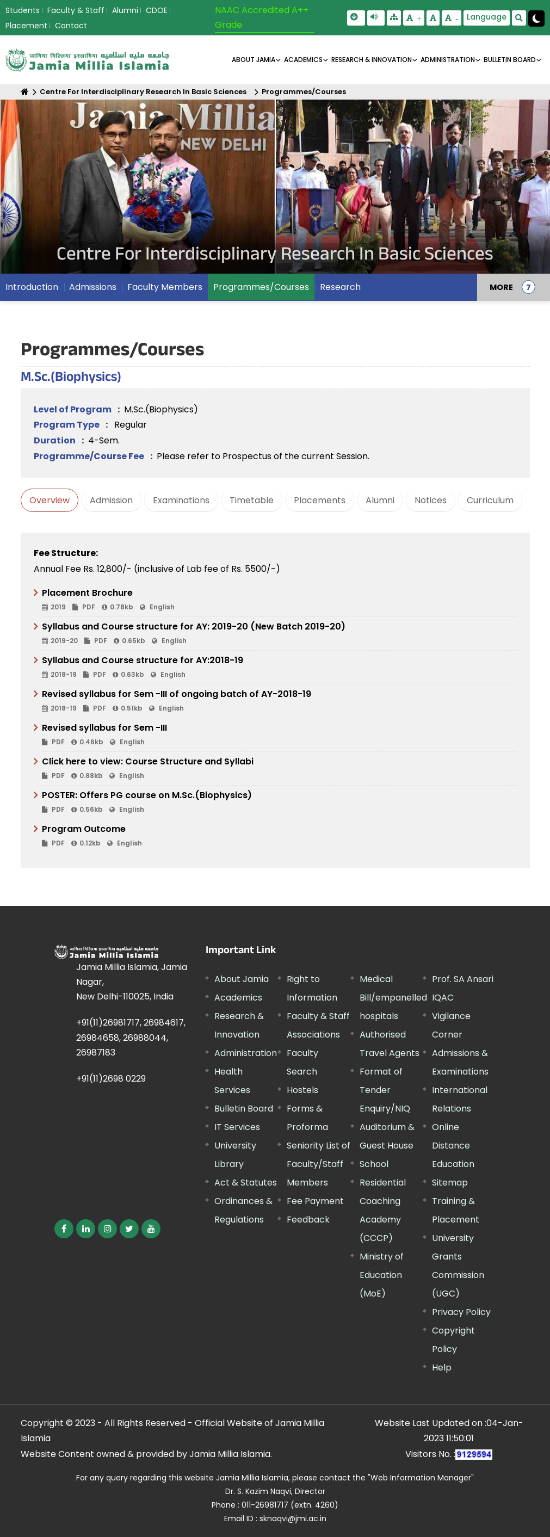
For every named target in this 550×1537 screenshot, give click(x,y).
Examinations (181, 500)
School (374, 1164)
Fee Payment (315, 1201)
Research (340, 287)
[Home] (25, 91)
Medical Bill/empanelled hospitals (393, 997)
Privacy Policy (461, 1312)
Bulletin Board (243, 1108)
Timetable (252, 500)
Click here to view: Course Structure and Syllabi (279, 768)
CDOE (157, 10)
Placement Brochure (279, 600)
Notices (431, 500)
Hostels (302, 1090)
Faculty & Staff (75, 10)
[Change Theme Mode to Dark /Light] (536, 18)
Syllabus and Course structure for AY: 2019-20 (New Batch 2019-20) (279, 633)
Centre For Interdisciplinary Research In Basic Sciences (143, 92)
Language (486, 16)
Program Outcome (279, 836)
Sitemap (450, 1182)
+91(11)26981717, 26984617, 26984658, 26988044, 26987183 (131, 1037)
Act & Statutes (245, 1182)
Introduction (31, 287)
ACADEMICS (303, 59)
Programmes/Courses (304, 92)
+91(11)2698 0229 (111, 1078)
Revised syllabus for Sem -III (279, 735)
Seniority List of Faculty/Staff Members (318, 1164)
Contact (71, 25)
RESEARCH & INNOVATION (371, 59)
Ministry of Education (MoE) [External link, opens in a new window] (382, 1275)
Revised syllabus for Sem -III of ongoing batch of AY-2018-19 (279, 701)
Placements (319, 500)
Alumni (125, 10)
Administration (245, 1053)
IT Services (237, 1127)
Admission (111, 500)
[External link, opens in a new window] (63, 1228)
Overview (49, 500)
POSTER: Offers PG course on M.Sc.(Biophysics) (279, 802)
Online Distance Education (453, 1145)
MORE (501, 287)
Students (22, 10)
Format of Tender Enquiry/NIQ (385, 1090)
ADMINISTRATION (448, 59)
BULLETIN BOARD (510, 59)
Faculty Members (164, 287)
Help (442, 1367)
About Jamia (253, 59)
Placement (26, 25)
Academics (238, 997)
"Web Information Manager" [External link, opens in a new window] (421, 1477)
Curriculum (490, 500)
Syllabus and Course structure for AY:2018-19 (279, 667)
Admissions (92, 287)
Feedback (308, 1219)
